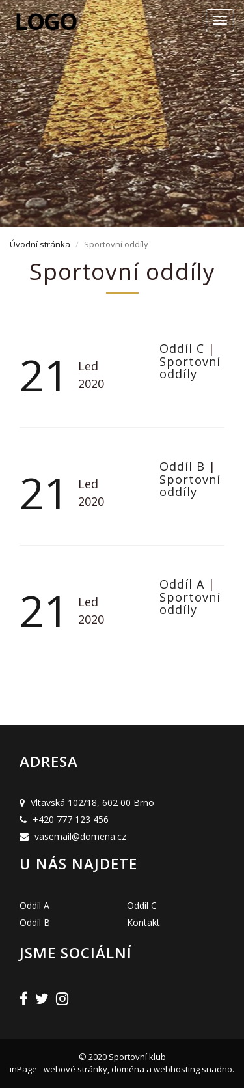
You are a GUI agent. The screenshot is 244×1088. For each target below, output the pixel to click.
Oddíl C (183, 348)
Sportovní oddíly (190, 368)
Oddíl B (184, 466)
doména (127, 1069)
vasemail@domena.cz (80, 836)
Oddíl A (183, 584)
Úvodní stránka (40, 244)
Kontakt (143, 922)
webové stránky (75, 1069)
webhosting (177, 1069)
